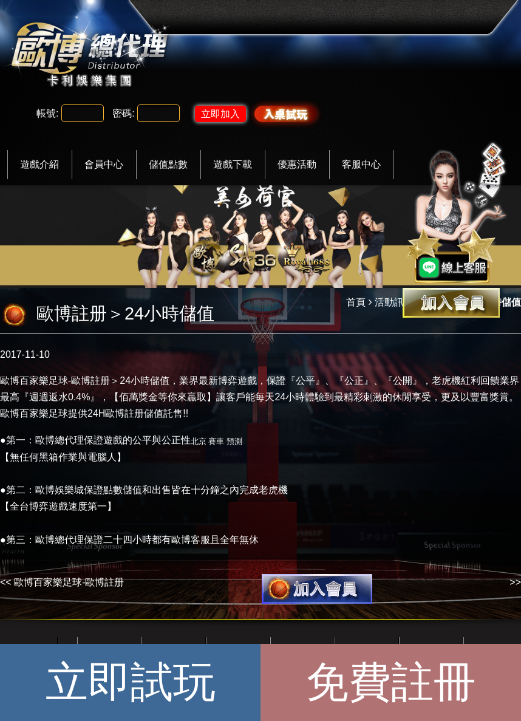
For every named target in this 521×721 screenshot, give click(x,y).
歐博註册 (90, 380)
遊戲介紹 (39, 164)
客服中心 (361, 164)
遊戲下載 (232, 164)
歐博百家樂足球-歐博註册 (69, 582)
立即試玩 (131, 682)
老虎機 (446, 380)
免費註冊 (391, 682)
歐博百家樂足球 (34, 380)
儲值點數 (168, 164)
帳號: (47, 113)
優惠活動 (297, 164)
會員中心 (103, 164)
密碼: (123, 113)
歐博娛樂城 (59, 490)
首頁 (356, 302)
